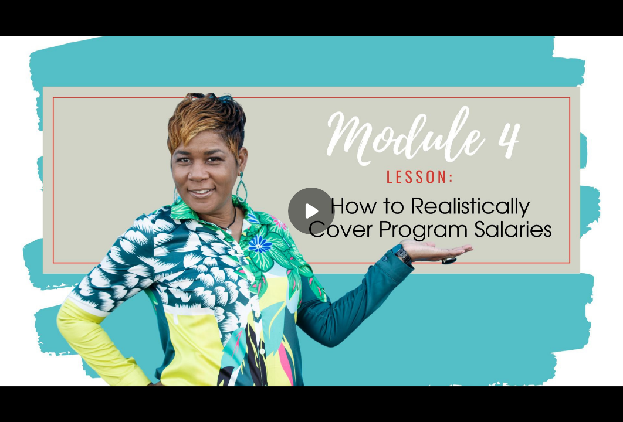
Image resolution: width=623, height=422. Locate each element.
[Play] (311, 211)
